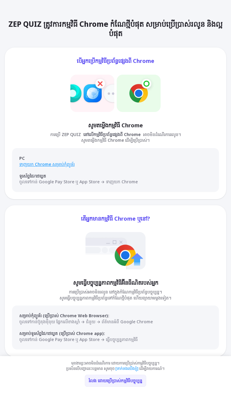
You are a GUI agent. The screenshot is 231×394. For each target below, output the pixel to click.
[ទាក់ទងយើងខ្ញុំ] (127, 368)
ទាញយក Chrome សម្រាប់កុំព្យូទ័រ (47, 164)
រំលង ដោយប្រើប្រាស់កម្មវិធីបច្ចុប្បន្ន (115, 380)
